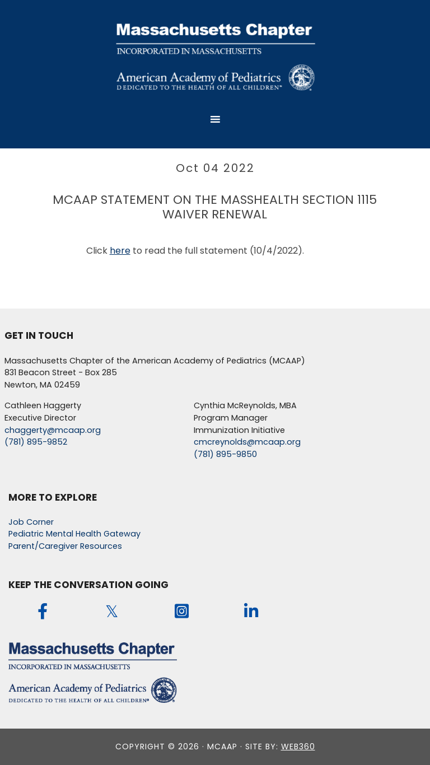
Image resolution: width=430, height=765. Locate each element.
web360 (298, 746)
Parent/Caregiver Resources (65, 546)
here (120, 250)
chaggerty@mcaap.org (52, 430)
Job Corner (31, 522)
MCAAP (215, 56)
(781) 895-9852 (35, 441)
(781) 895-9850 (225, 454)
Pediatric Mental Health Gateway (74, 533)
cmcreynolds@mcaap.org (247, 441)
